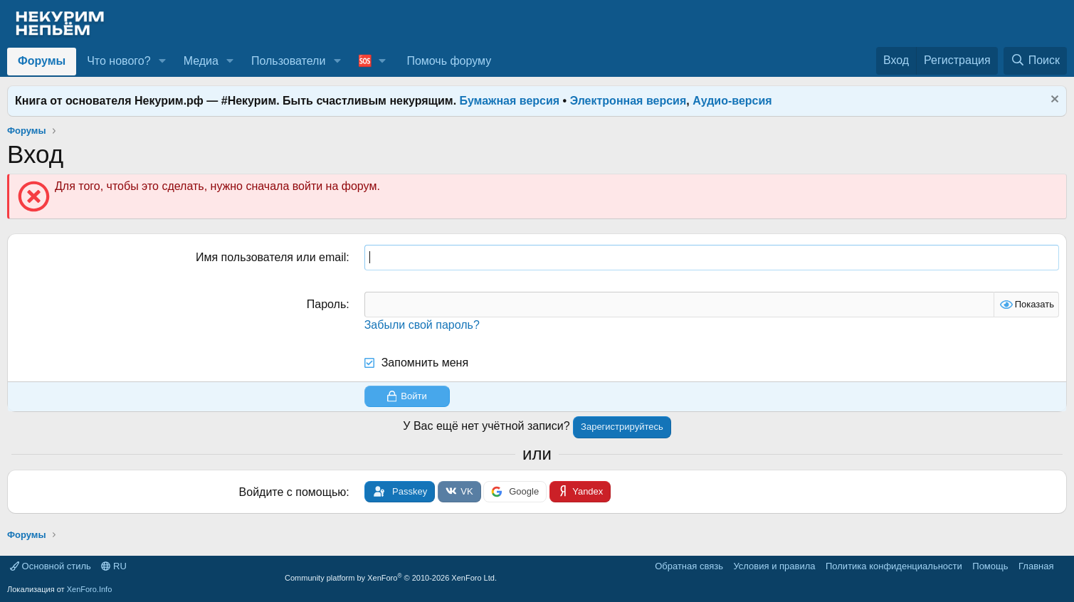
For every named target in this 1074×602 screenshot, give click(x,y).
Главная (1035, 566)
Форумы (41, 61)
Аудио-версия (732, 101)
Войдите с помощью (293, 492)
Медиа (201, 61)
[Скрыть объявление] (1053, 100)
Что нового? (118, 61)
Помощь (990, 566)
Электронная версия (628, 101)
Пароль (327, 304)
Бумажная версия (510, 101)
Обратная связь (689, 566)
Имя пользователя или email (271, 257)
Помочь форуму (448, 61)
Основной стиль (50, 566)
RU (113, 566)
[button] (162, 61)
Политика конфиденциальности (894, 566)
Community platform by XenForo (391, 578)
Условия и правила (774, 566)
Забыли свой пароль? (422, 325)
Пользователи (288, 61)
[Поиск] (1035, 60)
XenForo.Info (89, 589)
